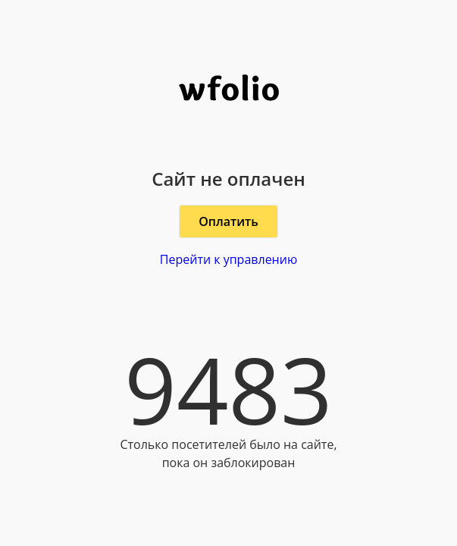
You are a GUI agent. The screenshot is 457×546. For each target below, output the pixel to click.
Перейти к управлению (228, 259)
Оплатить (228, 221)
